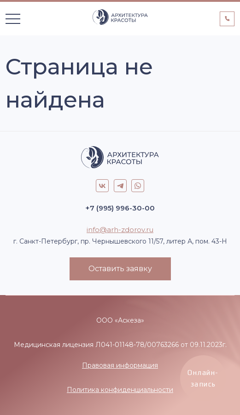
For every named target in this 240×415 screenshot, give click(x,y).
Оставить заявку (120, 268)
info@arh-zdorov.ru (120, 229)
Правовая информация (120, 365)
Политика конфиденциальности (120, 390)
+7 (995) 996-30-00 (120, 208)
